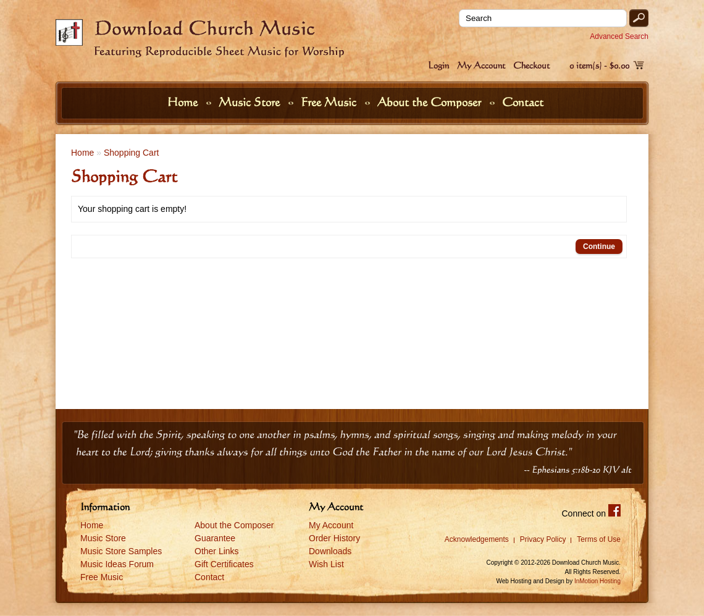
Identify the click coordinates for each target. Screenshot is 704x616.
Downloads (330, 551)
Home (184, 102)
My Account (481, 65)
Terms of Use (599, 539)
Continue (599, 246)
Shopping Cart (131, 153)
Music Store (251, 102)
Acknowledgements (477, 539)
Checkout (531, 65)
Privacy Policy (543, 539)
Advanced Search (619, 36)
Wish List (326, 564)
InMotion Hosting (597, 581)
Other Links (217, 551)
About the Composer (430, 102)
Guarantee (215, 538)
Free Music (330, 102)
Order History (334, 538)
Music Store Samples (121, 551)
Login (438, 65)
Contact (522, 102)
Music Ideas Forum (117, 564)
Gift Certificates (224, 564)
